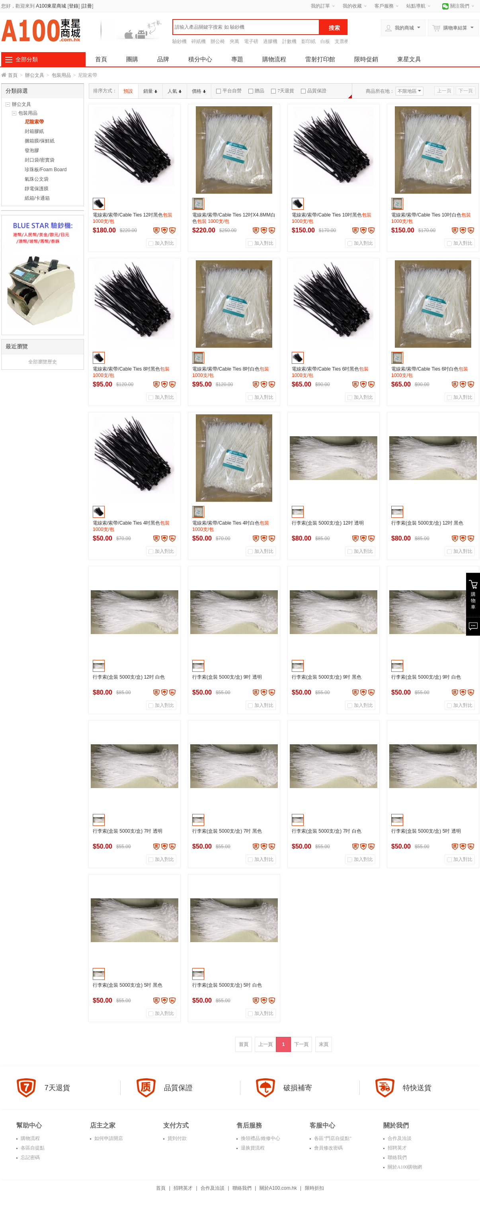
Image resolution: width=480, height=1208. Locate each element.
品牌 (163, 59)
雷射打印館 (320, 59)
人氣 (174, 91)
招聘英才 (396, 1148)
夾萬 (234, 41)
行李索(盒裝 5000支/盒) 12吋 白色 (129, 677)
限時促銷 (366, 59)
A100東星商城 (51, 6)
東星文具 (409, 59)
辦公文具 (34, 75)
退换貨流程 (252, 1148)
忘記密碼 (30, 1157)
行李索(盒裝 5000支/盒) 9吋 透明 (227, 677)
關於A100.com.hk (278, 1188)
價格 (199, 91)
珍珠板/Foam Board (45, 169)
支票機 (342, 41)
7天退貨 (282, 91)
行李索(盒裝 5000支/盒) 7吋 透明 (127, 831)
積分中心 (200, 59)
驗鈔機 (179, 41)
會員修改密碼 (328, 1148)
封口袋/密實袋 (40, 160)
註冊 (87, 6)
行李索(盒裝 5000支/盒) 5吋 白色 (227, 985)
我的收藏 (352, 6)
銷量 (150, 91)
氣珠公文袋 (37, 179)
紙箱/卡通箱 (37, 198)
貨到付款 (176, 1138)
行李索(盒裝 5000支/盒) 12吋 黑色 (427, 523)
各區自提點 (32, 1148)
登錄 (73, 6)
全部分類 (27, 59)
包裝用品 (61, 75)
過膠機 (270, 41)
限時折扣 (314, 1188)
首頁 (101, 59)
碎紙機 (198, 41)
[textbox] (246, 27)
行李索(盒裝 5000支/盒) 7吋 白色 (326, 831)
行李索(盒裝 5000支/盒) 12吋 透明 (328, 523)
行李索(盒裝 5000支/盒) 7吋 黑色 (227, 831)
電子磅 (251, 41)
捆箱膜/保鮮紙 (40, 141)
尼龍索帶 (34, 122)
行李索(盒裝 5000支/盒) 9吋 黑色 (326, 677)
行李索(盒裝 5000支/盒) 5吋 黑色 (127, 985)
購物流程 (274, 59)
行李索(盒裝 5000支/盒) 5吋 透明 (426, 831)
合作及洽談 (399, 1138)
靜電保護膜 (37, 188)
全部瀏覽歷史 (42, 362)
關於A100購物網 (404, 1167)
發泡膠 (32, 150)
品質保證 (313, 91)
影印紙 (308, 41)
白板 (325, 41)
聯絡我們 (396, 1157)
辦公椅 (218, 41)
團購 (132, 59)
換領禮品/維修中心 (260, 1138)
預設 (128, 91)
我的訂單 (320, 6)
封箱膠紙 (34, 131)
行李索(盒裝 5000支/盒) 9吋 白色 (426, 677)
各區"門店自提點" (332, 1138)
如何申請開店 (108, 1138)
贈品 (256, 91)
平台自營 (229, 91)
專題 (237, 59)
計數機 (289, 41)
